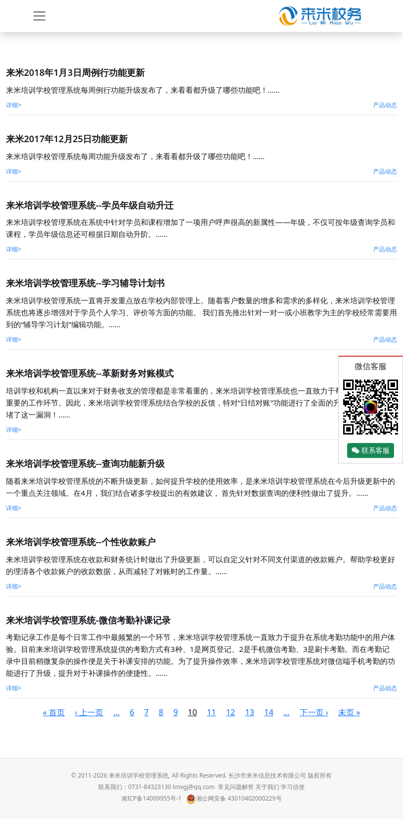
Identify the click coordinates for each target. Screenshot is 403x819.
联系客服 (371, 450)
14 (268, 712)
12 (230, 712)
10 (192, 712)
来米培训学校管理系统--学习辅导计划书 (85, 283)
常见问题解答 (236, 787)
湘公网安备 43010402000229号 (233, 798)
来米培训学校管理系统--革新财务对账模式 (90, 373)
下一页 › (314, 712)
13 (249, 712)
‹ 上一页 (89, 712)
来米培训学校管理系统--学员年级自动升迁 (90, 205)
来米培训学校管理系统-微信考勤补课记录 (88, 620)
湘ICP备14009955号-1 (151, 798)
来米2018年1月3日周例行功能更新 (75, 72)
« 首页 (54, 712)
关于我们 (267, 787)
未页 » (349, 712)
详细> (13, 105)
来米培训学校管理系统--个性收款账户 (81, 542)
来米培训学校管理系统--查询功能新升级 (85, 463)
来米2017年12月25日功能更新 (67, 139)
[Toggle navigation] (39, 15)
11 (211, 712)
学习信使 (293, 787)
